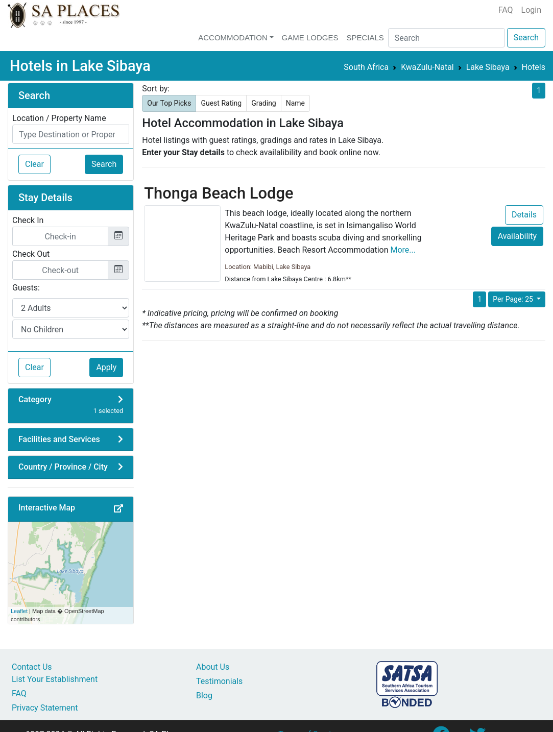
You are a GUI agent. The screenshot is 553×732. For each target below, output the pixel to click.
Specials (364, 37)
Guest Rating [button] (221, 103)
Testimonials (219, 681)
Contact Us (32, 667)
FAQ (505, 10)
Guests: (26, 287)
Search (526, 37)
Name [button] (295, 103)
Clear (34, 164)
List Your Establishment (55, 679)
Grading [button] (263, 103)
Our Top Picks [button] (169, 103)
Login (531, 10)
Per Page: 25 (514, 299)
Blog (204, 695)
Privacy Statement (45, 708)
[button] (118, 509)
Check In (27, 220)
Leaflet (19, 611)
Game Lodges (310, 37)
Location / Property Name (59, 118)
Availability (517, 236)
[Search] (446, 37)
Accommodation (233, 37)
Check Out (31, 254)
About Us (212, 667)
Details (524, 214)
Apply (106, 367)
